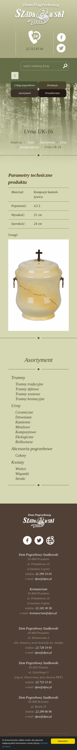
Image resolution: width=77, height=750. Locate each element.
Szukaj (65, 66)
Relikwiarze (24, 442)
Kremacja (52, 85)
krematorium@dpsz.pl (43, 613)
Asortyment (24, 93)
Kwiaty (17, 462)
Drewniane (23, 417)
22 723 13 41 (44, 682)
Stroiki (20, 479)
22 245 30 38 (44, 608)
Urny (16, 405)
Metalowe (22, 427)
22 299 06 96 (44, 711)
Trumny (18, 377)
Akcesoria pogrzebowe (31, 448)
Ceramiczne (24, 412)
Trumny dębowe (27, 389)
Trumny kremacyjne (30, 399)
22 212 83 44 (34, 49)
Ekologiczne (24, 437)
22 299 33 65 (44, 574)
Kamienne (22, 422)
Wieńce (20, 469)
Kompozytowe (25, 432)
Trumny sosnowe (27, 394)
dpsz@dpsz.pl (43, 578)
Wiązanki (22, 474)
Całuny (20, 455)
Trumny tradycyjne (29, 384)
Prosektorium (52, 93)
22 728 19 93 (44, 647)
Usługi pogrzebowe (24, 85)
